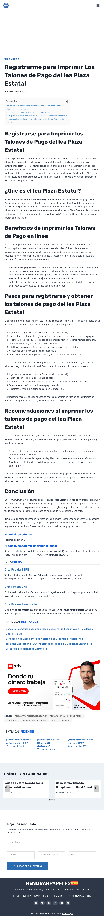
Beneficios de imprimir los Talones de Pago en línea (27, 112)
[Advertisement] (52, 31)
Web (72, 854)
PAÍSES (46, 896)
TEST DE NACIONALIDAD (78, 896)
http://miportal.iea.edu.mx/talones (67, 715)
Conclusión (10, 122)
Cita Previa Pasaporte (20, 604)
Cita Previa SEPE (16, 569)
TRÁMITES (26, 896)
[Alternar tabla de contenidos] (64, 101)
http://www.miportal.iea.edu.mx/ (31, 715)
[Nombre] (21, 855)
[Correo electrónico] (68, 903)
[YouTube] (61, 903)
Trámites (12, 59)
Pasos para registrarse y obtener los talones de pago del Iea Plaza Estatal (36, 115)
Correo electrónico (49, 854)
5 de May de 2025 (15, 746)
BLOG (16, 896)
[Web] (83, 855)
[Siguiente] (96, 788)
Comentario (15, 842)
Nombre (13, 854)
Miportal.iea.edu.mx (18, 534)
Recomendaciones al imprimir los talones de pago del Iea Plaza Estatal (35, 119)
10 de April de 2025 (77, 746)
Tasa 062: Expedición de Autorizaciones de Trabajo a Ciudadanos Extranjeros (49, 643)
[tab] (50, 800)
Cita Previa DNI (15, 587)
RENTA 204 (58, 896)
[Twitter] (42, 903)
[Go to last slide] (7, 788)
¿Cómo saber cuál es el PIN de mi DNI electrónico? (48, 743)
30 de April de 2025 (46, 749)
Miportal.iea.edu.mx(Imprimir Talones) (30, 546)
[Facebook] (36, 903)
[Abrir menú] (98, 5)
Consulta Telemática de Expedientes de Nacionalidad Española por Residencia (49, 628)
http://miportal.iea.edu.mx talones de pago (27, 720)
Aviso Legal (67, 913)
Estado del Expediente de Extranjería (26, 648)
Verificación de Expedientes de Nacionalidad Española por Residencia (44, 638)
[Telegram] (55, 903)
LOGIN (37, 896)
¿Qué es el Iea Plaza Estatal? (17, 109)
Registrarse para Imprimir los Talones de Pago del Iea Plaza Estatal (33, 106)
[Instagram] (48, 903)
